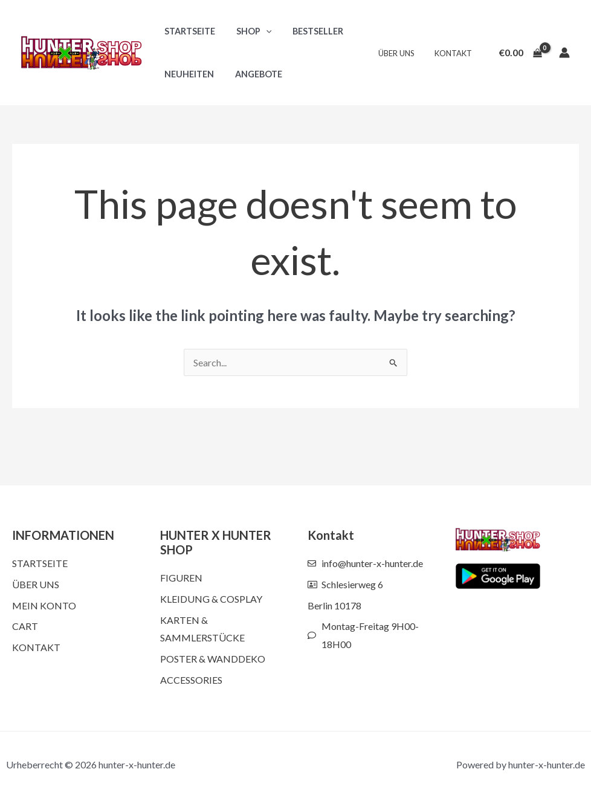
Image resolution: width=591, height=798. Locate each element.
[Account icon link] (564, 52)
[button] (260, 31)
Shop (248, 31)
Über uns (402, 53)
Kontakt (455, 53)
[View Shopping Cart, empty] (520, 53)
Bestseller (309, 31)
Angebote (253, 74)
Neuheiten (187, 74)
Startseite (188, 31)
